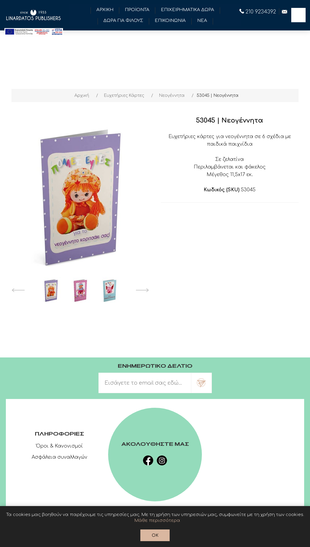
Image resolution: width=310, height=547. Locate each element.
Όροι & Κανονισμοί (59, 446)
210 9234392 (257, 12)
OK (155, 535)
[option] (51, 290)
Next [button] (142, 290)
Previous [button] (18, 290)
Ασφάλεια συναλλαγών (59, 457)
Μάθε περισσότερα (157, 520)
